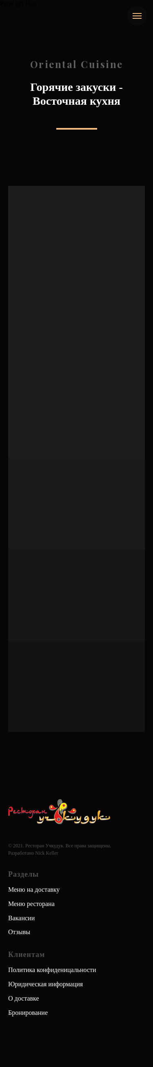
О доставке (23, 998)
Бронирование (28, 1012)
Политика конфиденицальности (52, 969)
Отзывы (19, 931)
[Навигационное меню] (137, 16)
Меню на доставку (34, 889)
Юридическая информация (45, 984)
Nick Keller (46, 853)
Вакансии (21, 918)
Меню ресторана (31, 903)
